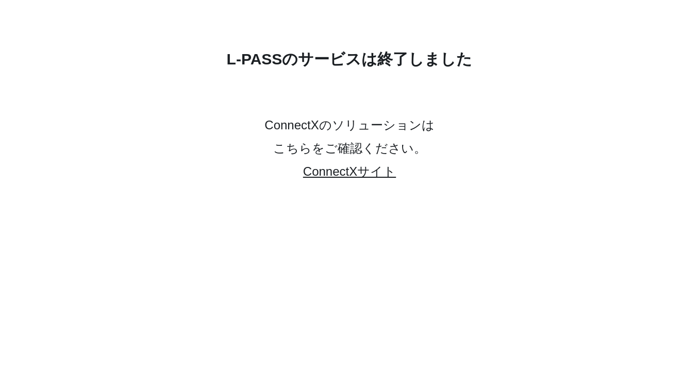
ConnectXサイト (349, 171)
